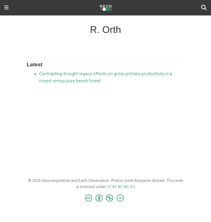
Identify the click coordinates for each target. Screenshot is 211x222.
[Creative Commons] (105, 198)
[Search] (204, 7)
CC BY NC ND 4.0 (121, 187)
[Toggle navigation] (6, 7)
